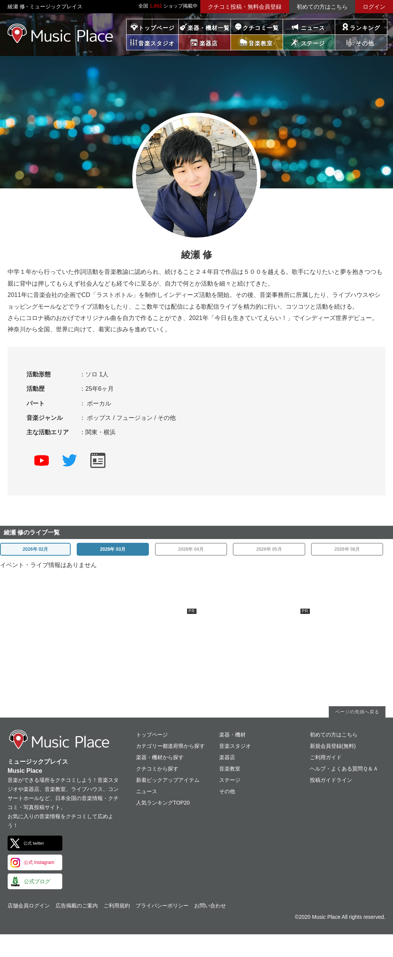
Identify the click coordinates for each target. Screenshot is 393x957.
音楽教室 (229, 769)
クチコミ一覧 (261, 28)
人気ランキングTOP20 (163, 803)
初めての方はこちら (322, 6)
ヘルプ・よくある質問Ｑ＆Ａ (344, 769)
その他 (227, 791)
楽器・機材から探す (160, 757)
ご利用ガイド (326, 757)
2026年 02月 (35, 549)
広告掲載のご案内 (77, 906)
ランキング (365, 28)
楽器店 (227, 757)
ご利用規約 (117, 906)
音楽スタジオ (235, 746)
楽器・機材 (232, 735)
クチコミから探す (157, 769)
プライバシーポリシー (162, 906)
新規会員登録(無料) (333, 746)
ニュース (313, 28)
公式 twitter (33, 843)
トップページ (156, 28)
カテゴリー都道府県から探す (170, 746)
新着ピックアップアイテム (168, 780)
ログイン (374, 6)
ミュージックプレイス (60, 33)
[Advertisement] (139, 656)
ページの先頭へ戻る (357, 712)
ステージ (229, 780)
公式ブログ (37, 881)
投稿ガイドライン (331, 780)
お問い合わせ (210, 906)
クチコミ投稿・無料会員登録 (245, 6)
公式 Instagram (39, 862)
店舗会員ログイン (29, 906)
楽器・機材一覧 (208, 28)
